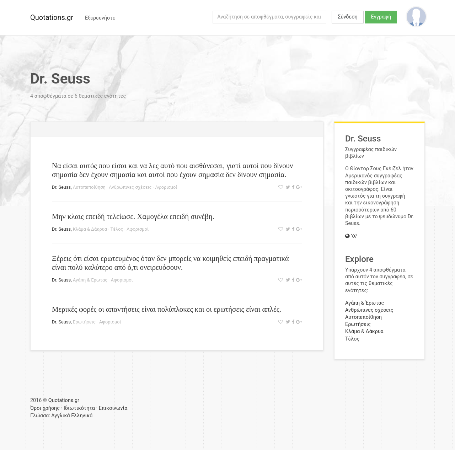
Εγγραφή (381, 17)
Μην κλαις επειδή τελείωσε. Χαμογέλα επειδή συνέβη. (133, 216)
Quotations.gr (51, 17)
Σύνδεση (347, 17)
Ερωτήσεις (84, 322)
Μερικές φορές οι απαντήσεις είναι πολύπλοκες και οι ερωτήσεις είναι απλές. (166, 309)
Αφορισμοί (166, 187)
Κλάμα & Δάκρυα (90, 229)
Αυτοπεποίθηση (89, 187)
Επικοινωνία (113, 408)
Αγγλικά (60, 416)
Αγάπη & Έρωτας (90, 280)
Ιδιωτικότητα (79, 408)
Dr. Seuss (61, 187)
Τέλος (117, 229)
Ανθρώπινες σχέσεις (130, 187)
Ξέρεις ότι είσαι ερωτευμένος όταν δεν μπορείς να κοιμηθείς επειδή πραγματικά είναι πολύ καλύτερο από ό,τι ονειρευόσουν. (170, 262)
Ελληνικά (81, 416)
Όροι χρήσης (45, 408)
